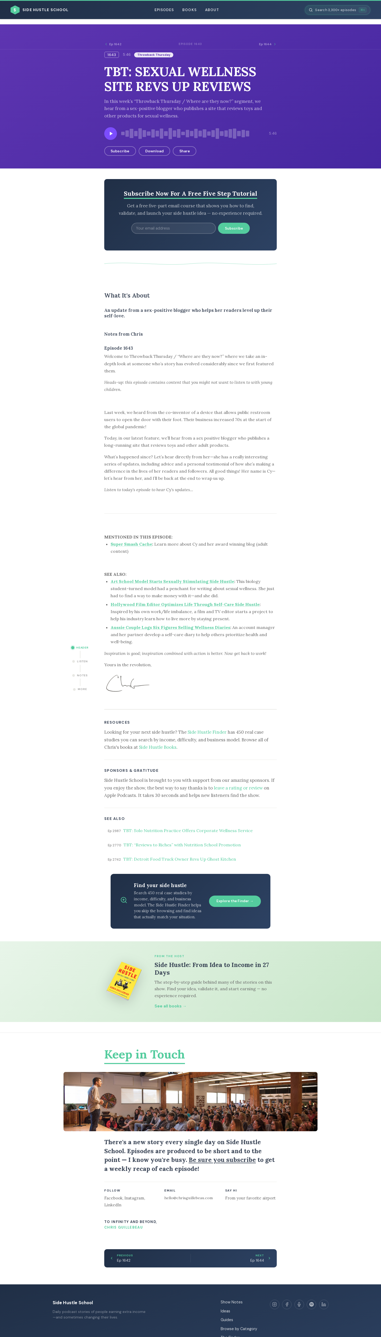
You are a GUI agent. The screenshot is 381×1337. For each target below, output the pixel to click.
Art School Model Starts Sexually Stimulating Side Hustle (172, 581)
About (212, 10)
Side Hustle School (73, 1303)
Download (154, 151)
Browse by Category (239, 1328)
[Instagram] (274, 1304)
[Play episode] (110, 133)
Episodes (164, 10)
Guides (227, 1319)
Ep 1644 (268, 44)
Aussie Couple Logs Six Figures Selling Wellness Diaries (170, 627)
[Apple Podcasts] (299, 1304)
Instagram (134, 1198)
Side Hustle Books (157, 747)
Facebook (113, 1198)
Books (189, 10)
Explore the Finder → (234, 901)
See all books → (171, 1006)
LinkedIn (112, 1204)
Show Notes (232, 1302)
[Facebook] (287, 1304)
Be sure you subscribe (222, 1159)
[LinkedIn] (324, 1304)
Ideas (225, 1311)
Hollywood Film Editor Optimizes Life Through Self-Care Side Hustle (185, 604)
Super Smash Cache (131, 544)
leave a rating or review (238, 788)
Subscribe (120, 151)
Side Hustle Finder (207, 732)
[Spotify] (311, 1304)
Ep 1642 (112, 44)
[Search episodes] (337, 10)
